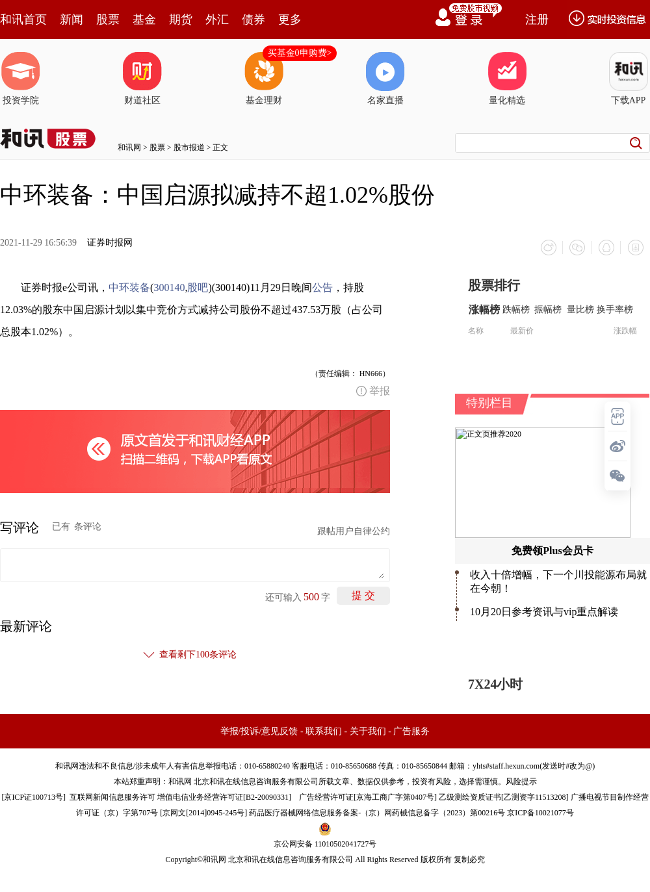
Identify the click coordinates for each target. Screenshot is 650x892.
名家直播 (385, 78)
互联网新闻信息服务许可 (112, 796)
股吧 (197, 286)
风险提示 (521, 780)
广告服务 (411, 730)
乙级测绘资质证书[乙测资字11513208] (504, 796)
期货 (180, 19)
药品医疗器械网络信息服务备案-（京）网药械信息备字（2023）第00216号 (377, 812)
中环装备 (129, 286)
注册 (537, 19)
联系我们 (324, 730)
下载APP (628, 78)
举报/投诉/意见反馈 (259, 730)
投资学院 (20, 78)
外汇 (217, 19)
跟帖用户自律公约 (353, 530)
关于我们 (368, 730)
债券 (253, 19)
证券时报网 (110, 243)
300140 (169, 286)
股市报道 (189, 147)
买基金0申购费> (300, 53)
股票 (108, 19)
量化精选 (507, 78)
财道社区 (142, 78)
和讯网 (129, 147)
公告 (322, 286)
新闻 (71, 19)
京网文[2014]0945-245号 (203, 812)
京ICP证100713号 (33, 796)
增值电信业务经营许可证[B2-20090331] (224, 796)
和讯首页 (23, 19)
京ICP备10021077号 (540, 812)
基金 (144, 19)
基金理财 (263, 78)
